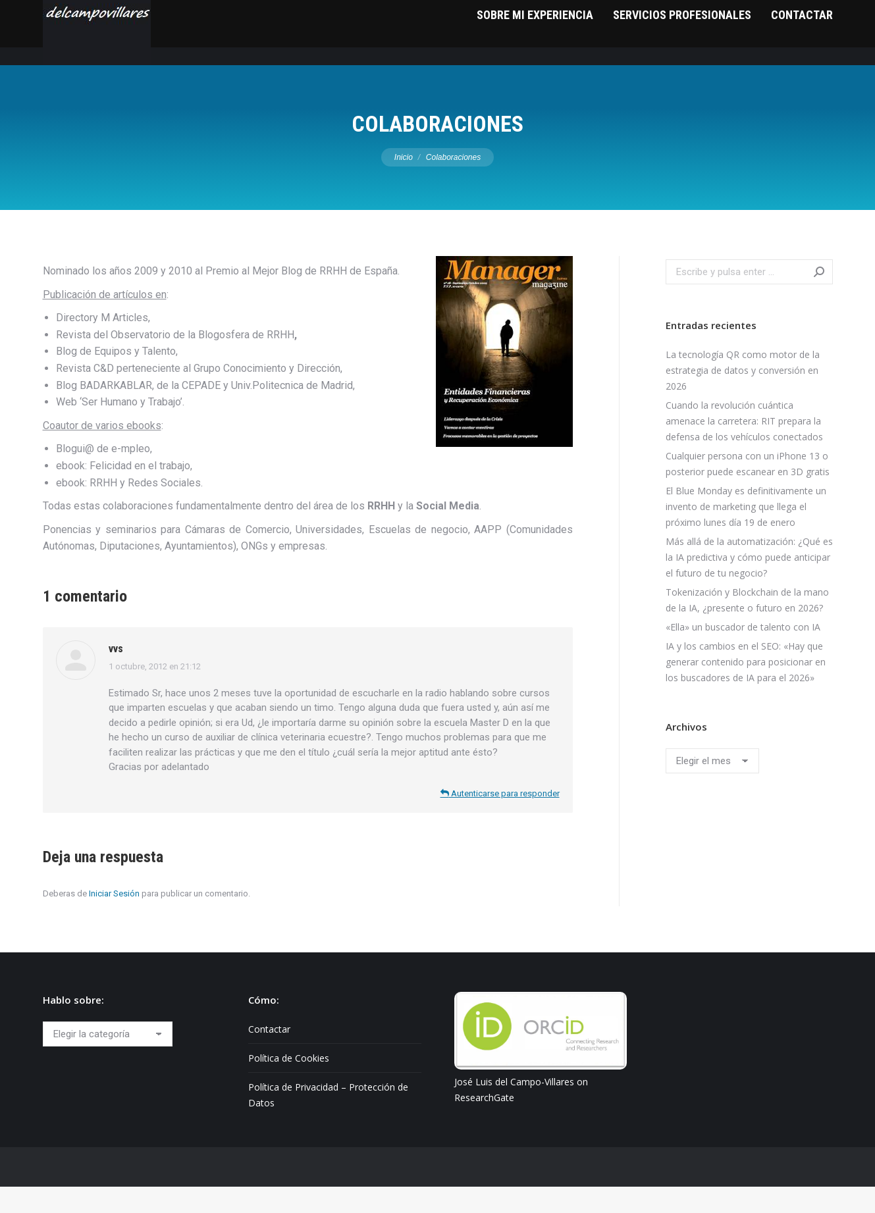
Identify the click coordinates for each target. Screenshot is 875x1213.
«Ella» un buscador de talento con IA (743, 653)
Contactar (269, 1055)
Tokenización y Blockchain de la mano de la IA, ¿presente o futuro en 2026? (747, 626)
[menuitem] (535, 59)
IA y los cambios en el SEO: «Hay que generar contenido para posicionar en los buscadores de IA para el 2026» (746, 688)
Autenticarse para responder (500, 820)
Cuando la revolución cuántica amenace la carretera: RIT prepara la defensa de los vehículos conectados (744, 447)
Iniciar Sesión (114, 920)
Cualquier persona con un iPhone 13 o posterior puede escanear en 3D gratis (748, 490)
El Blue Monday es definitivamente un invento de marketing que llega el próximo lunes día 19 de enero (746, 533)
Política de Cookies (288, 1084)
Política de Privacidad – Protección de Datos (328, 1121)
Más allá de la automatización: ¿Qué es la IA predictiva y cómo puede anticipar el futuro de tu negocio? (749, 583)
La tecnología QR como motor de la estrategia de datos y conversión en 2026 (743, 396)
